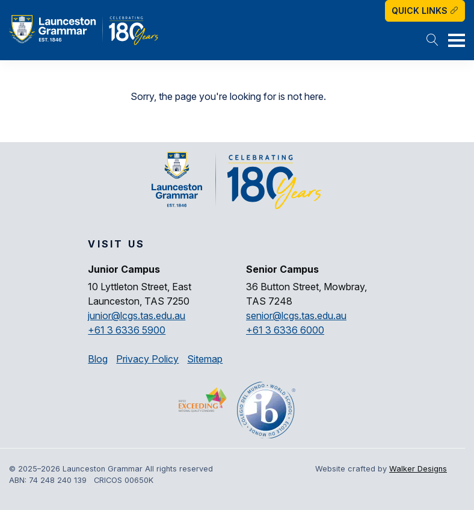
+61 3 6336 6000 (285, 330)
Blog (98, 359)
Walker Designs (418, 468)
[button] (432, 41)
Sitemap (205, 359)
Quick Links (425, 10)
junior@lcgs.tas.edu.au (136, 315)
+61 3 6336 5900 (126, 330)
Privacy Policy (147, 359)
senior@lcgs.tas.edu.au (296, 315)
